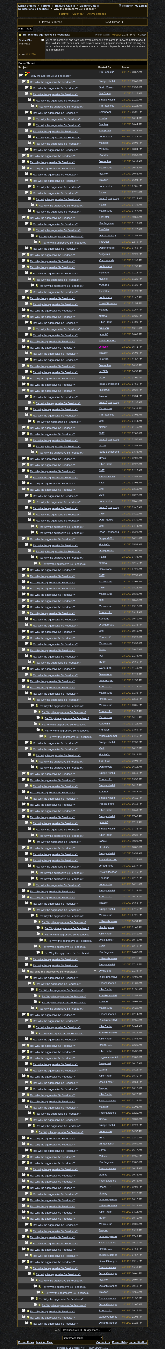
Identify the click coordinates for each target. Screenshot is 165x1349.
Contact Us (103, 1342)
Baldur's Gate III (65, 5)
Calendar (77, 13)
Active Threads (96, 13)
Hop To (57, 1330)
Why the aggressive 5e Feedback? (51, 75)
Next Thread (115, 22)
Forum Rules (26, 1342)
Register (125, 5)
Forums (45, 5)
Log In (141, 5)
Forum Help (119, 1342)
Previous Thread (50, 22)
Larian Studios (27, 5)
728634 (142, 35)
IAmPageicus (103, 35)
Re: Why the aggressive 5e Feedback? (46, 34)
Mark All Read (44, 1342)
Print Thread (25, 28)
